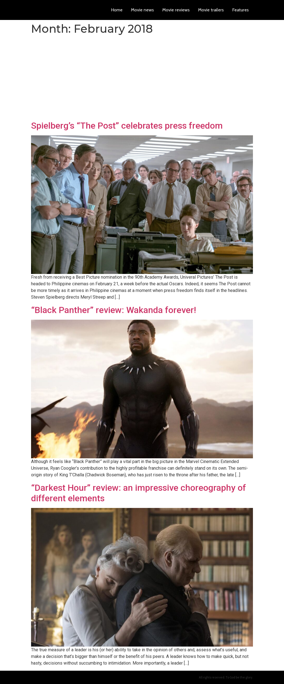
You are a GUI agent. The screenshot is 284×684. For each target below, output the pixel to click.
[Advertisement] (142, 79)
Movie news (142, 9)
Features (240, 9)
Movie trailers (211, 9)
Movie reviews (176, 9)
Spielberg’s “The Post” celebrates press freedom (127, 125)
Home (117, 9)
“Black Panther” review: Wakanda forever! (113, 310)
